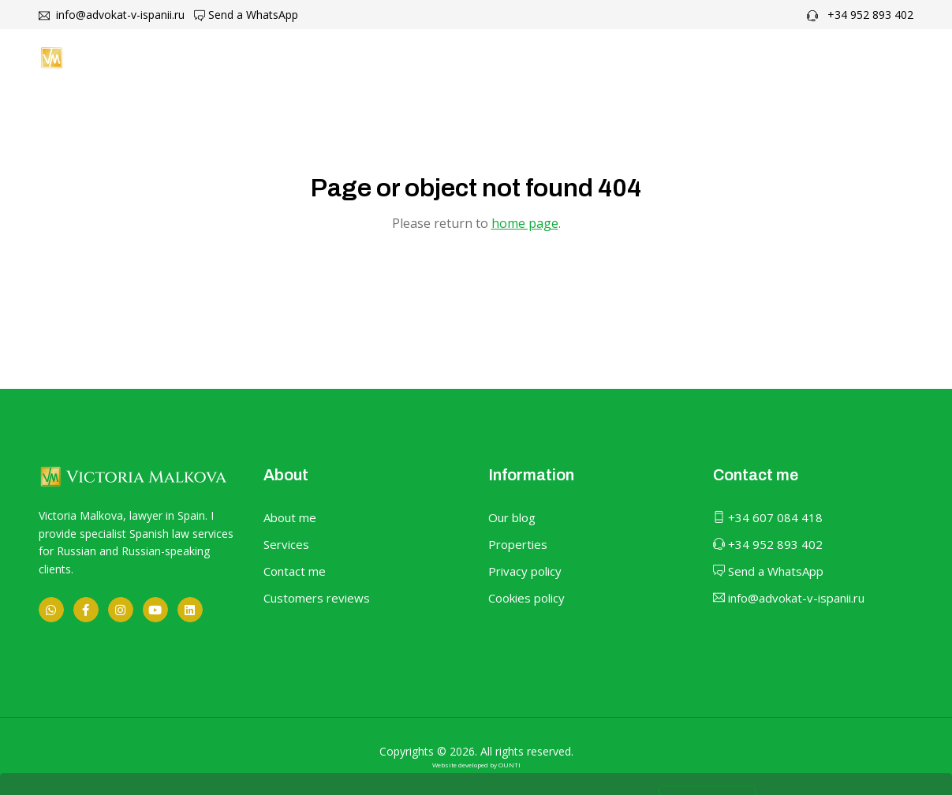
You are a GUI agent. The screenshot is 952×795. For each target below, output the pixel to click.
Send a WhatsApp (246, 14)
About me (479, 57)
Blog (653, 57)
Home (399, 57)
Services (286, 544)
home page (524, 223)
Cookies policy (526, 598)
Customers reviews (316, 598)
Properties (517, 544)
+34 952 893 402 (860, 14)
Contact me (735, 57)
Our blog (512, 517)
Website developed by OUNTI (476, 764)
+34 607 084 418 (768, 517)
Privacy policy (525, 571)
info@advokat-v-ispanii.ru (112, 14)
